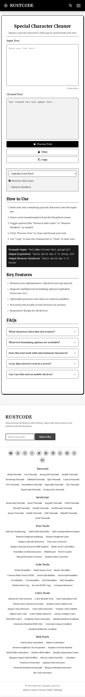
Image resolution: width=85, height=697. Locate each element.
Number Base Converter (56, 556)
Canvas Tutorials (71, 478)
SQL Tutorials (72, 484)
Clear (42, 152)
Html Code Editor (62, 569)
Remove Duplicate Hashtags (29, 536)
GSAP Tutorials (42, 517)
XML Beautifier (67, 579)
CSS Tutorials (30, 473)
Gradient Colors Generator (37, 618)
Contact (34, 689)
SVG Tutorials (12, 484)
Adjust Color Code (18, 613)
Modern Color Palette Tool (59, 603)
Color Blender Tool (44, 598)
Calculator (71, 657)
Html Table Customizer (17, 651)
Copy (42, 159)
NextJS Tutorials (34, 512)
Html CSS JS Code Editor (62, 546)
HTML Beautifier (23, 569)
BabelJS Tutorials (68, 512)
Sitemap (58, 689)
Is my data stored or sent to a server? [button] (42, 362)
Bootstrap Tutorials (15, 478)
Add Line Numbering (16, 531)
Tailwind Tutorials (36, 478)
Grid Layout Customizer (31, 641)
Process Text (42, 144)
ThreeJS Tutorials (21, 507)
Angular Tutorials (53, 502)
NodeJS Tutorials (70, 473)
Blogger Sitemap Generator (58, 667)
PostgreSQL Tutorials (53, 489)
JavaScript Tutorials (15, 502)
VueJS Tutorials (72, 502)
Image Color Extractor (18, 608)
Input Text (13, 40)
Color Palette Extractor (41, 613)
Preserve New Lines (23, 180)
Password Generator (30, 662)
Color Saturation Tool (66, 598)
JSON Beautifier (49, 579)
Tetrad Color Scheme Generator (28, 603)
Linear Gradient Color (64, 613)
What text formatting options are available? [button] (42, 341)
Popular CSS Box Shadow (60, 646)
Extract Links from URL (51, 657)
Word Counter (65, 551)
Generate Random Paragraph (27, 667)
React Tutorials (35, 502)
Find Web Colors (14, 618)
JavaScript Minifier (46, 574)
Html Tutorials (14, 473)
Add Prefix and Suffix (39, 531)
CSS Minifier (17, 579)
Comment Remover (63, 584)
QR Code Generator (42, 672)
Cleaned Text (15, 94)
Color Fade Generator (42, 608)
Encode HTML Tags (41, 584)
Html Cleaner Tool (42, 569)
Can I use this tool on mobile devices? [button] (42, 373)
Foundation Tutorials (32, 484)
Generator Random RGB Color (28, 623)
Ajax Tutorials (53, 478)
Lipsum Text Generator (54, 662)
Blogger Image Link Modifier (23, 657)
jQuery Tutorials (16, 512)
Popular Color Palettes (66, 608)
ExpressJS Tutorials (54, 484)
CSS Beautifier (32, 579)
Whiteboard (50, 551)
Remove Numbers (21, 187)
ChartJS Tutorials (40, 507)
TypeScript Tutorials (31, 489)
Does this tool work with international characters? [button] (42, 352)
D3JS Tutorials (51, 512)
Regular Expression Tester (66, 651)
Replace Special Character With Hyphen (30, 546)
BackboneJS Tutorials (61, 507)
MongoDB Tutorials (49, 473)
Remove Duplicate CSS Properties (29, 646)
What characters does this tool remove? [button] (42, 330)
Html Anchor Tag (20, 584)
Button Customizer (55, 641)
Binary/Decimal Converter (29, 556)
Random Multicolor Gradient (42, 628)
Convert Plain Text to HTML (20, 574)
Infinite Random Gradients (66, 618)
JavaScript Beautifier (68, 574)
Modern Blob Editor (40, 651)
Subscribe (45, 436)
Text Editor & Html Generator (27, 551)
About (25, 689)
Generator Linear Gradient (58, 623)
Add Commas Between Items (65, 531)
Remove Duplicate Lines (57, 536)
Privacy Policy (46, 689)
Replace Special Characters (31, 541)
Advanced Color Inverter (20, 598)
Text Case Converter (57, 541)
